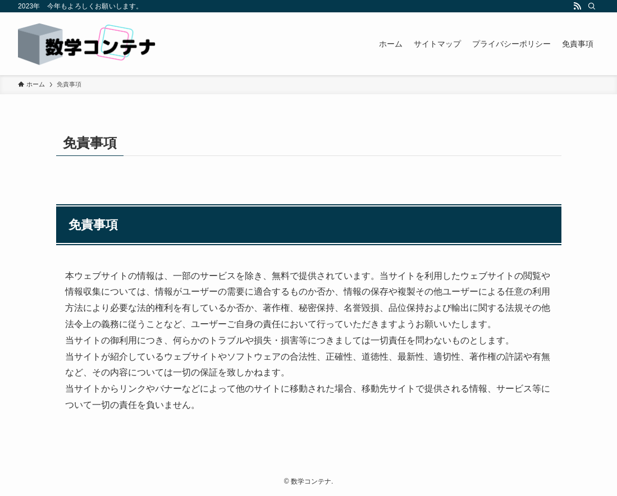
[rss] (577, 6)
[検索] (591, 6)
